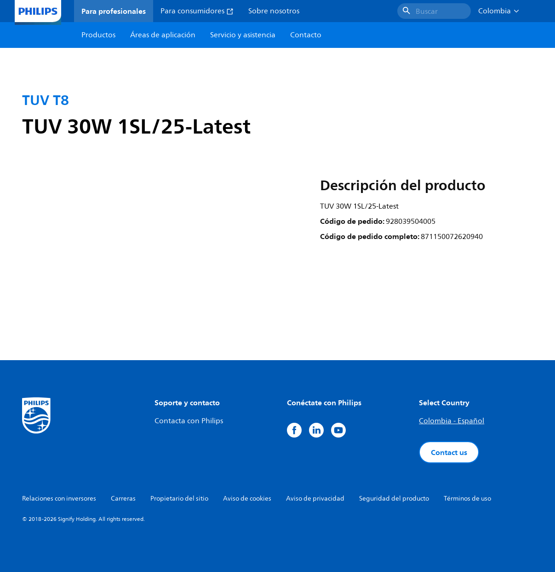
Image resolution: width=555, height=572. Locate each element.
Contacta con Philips (188, 421)
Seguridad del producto (394, 498)
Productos (98, 35)
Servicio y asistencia (242, 35)
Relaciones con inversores (59, 498)
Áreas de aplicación (162, 35)
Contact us (449, 452)
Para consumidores (197, 11)
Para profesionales (113, 11)
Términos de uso (467, 498)
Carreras (123, 498)
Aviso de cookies (247, 498)
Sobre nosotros (273, 11)
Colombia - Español (451, 421)
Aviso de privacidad (315, 498)
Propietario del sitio (179, 498)
